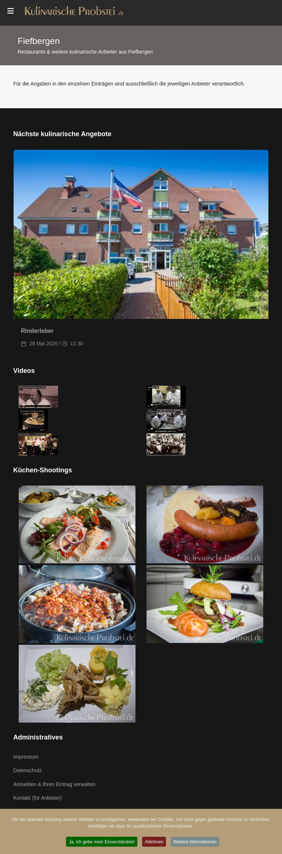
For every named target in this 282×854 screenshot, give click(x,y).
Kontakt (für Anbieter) (37, 798)
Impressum (26, 757)
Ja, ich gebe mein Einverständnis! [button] (101, 842)
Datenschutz (27, 770)
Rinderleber (37, 331)
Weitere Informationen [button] (196, 842)
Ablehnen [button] (154, 842)
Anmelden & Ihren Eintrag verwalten (54, 784)
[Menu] (10, 11)
